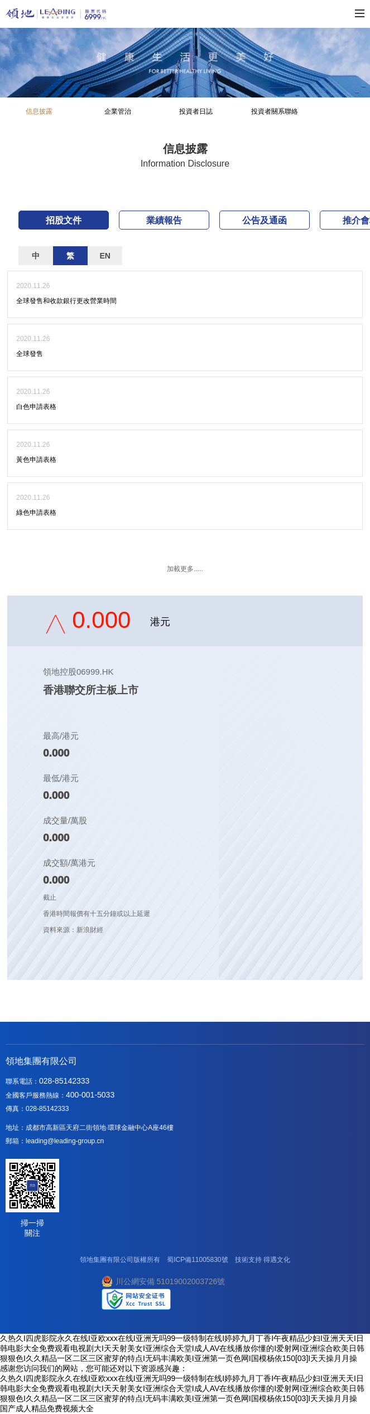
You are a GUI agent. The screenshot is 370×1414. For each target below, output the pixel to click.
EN (104, 255)
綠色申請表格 (36, 512)
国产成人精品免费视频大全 (47, 1408)
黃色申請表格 (36, 460)
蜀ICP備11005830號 (197, 1260)
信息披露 (39, 111)
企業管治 (117, 111)
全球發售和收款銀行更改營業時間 (66, 301)
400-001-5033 (90, 1094)
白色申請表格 (36, 407)
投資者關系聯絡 (274, 111)
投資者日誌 (196, 111)
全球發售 (29, 354)
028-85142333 (64, 1080)
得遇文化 (276, 1260)
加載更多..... (185, 569)
